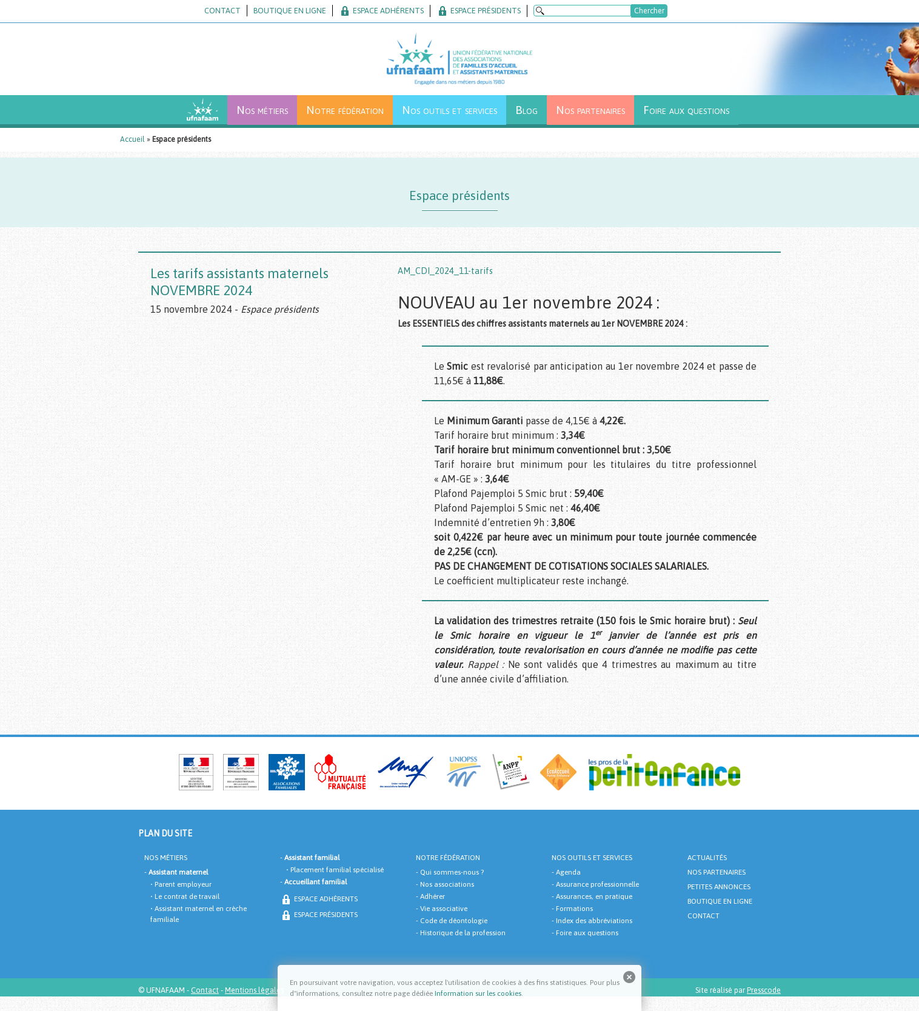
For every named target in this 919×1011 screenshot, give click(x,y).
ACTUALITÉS (707, 857)
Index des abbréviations (594, 920)
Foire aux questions (686, 109)
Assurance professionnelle (597, 884)
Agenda (568, 872)
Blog (526, 109)
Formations (574, 908)
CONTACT (222, 10)
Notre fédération (345, 109)
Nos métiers (262, 109)
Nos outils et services (449, 109)
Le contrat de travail (187, 896)
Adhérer (432, 896)
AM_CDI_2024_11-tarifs (445, 271)
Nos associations (447, 884)
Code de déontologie (453, 920)
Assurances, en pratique (594, 896)
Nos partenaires (590, 109)
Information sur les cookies (478, 993)
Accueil (132, 139)
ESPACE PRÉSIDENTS (478, 11)
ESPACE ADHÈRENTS (319, 899)
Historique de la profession (463, 933)
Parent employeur (183, 884)
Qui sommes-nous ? (452, 872)
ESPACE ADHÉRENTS (381, 11)
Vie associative (443, 908)
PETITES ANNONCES (718, 887)
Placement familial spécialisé (337, 870)
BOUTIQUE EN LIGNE (289, 10)
